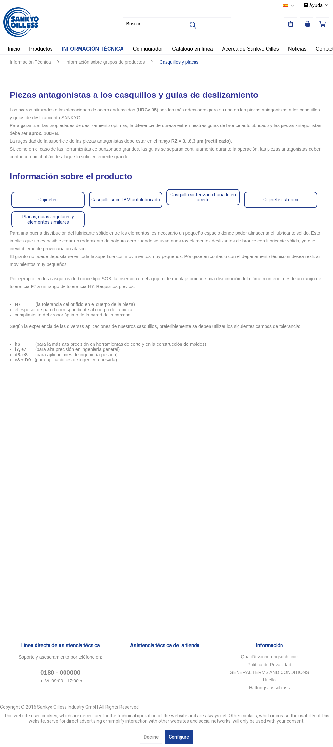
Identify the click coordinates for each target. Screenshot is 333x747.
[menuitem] (177, 23)
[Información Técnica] (92, 48)
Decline (151, 737)
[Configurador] (148, 48)
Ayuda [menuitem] (314, 5)
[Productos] (40, 48)
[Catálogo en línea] (192, 48)
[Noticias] (297, 48)
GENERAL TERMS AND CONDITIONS (269, 672)
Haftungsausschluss (269, 687)
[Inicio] (13, 48)
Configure (179, 737)
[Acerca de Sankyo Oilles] (250, 48)
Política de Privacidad (269, 664)
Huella (269, 679)
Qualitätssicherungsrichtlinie (269, 656)
